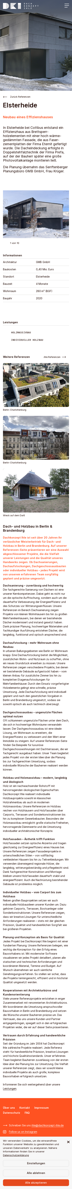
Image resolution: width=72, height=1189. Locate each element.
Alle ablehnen (36, 1172)
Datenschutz (11, 1112)
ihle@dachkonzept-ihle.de (48, 1125)
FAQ (27, 1112)
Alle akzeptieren (36, 1182)
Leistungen (9, 1088)
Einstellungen (36, 1163)
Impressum (41, 1107)
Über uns (9, 1107)
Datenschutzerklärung (16, 1155)
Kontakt (24, 1107)
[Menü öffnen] (66, 6)
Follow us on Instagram (23, 1131)
